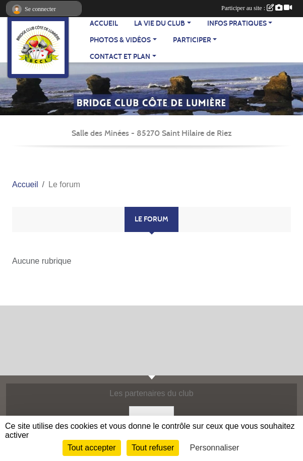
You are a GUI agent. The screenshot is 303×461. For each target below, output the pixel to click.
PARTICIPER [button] (192, 40)
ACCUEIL (104, 23)
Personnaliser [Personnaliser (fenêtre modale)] (214, 447)
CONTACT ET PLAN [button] (120, 56)
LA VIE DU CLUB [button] (159, 23)
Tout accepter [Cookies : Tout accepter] (92, 447)
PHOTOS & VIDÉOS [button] (120, 40)
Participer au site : (256, 8)
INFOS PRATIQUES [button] (237, 23)
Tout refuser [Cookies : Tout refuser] (153, 447)
